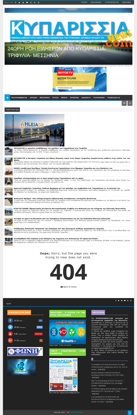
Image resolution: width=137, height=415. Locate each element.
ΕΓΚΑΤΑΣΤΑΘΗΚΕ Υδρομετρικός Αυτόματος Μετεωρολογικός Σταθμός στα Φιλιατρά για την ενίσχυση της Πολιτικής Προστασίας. (70, 208)
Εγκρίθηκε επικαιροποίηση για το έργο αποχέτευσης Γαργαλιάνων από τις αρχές (48, 178)
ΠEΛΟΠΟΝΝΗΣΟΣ (19, 98)
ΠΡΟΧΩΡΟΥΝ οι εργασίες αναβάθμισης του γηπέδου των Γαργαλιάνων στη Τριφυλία (50, 148)
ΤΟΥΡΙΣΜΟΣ (99, 98)
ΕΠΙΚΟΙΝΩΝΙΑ (96, 2)
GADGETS (86, 98)
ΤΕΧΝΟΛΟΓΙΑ (113, 98)
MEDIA (64, 98)
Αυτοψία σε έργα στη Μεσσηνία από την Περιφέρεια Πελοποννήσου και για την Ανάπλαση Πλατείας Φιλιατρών (62, 218)
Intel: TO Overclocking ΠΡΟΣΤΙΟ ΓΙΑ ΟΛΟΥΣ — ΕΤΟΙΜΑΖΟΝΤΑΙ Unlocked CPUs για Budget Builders (108, 383)
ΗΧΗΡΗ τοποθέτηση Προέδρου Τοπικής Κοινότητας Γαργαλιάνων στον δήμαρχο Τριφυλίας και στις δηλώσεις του (63, 168)
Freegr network (76, 412)
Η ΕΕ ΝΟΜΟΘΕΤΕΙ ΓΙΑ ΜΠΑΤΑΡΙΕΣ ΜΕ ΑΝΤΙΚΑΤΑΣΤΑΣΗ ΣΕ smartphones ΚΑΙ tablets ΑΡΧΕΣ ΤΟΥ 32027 (107, 399)
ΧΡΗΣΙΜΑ (74, 98)
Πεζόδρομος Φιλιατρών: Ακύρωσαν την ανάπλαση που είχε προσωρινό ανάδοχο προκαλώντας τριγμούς (59, 228)
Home (8, 304)
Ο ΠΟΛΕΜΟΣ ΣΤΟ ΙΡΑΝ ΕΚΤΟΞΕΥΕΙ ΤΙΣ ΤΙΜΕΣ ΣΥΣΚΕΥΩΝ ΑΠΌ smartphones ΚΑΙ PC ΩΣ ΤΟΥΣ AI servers (109, 367)
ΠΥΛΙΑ (55, 98)
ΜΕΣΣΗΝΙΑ (126, 2)
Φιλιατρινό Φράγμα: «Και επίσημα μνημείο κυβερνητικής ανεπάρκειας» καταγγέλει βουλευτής (55, 198)
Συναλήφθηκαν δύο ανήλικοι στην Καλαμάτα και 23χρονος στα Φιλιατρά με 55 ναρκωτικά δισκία (56, 239)
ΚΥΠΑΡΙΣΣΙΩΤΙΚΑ (112, 2)
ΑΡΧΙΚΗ (84, 2)
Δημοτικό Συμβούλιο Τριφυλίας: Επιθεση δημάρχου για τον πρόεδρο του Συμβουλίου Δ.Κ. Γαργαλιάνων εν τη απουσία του (67, 188)
